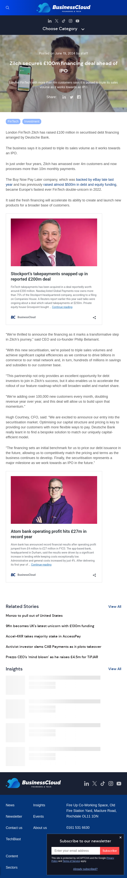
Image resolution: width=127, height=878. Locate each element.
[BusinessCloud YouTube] (77, 21)
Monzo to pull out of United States (34, 616)
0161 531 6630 (78, 828)
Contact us (14, 828)
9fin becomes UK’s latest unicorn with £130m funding (50, 626)
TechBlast (13, 839)
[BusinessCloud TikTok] (63, 21)
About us (40, 828)
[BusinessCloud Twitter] (56, 21)
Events (38, 816)
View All (114, 606)
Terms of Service (71, 861)
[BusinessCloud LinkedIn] (49, 21)
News (10, 805)
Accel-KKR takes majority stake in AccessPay (43, 636)
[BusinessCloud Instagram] (70, 21)
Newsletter (14, 816)
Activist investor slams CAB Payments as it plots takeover (53, 647)
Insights (39, 805)
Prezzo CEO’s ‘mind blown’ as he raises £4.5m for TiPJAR (52, 657)
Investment (31, 121)
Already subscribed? (85, 869)
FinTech (13, 121)
